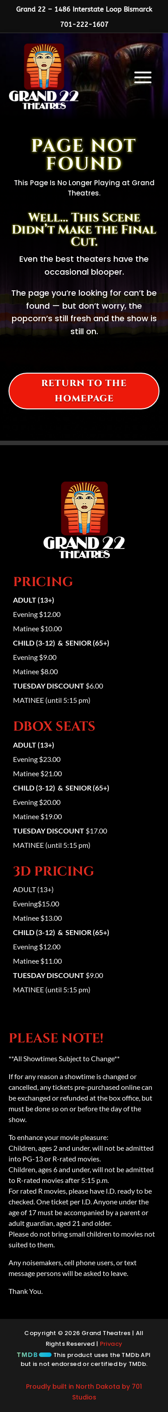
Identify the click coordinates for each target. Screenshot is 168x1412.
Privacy (111, 1344)
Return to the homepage (84, 390)
